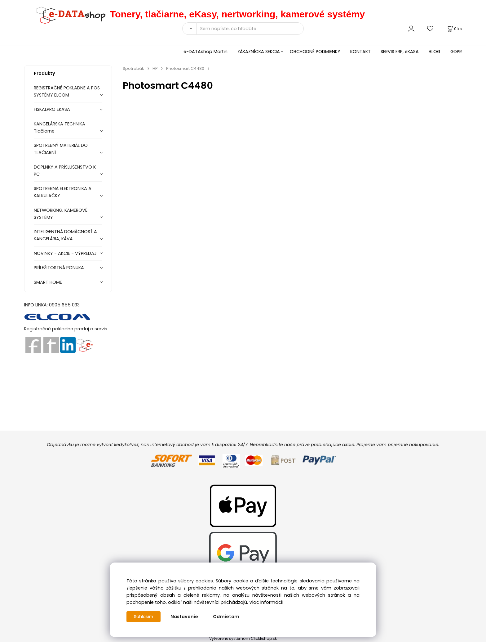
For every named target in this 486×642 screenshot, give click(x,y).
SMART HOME (48, 282)
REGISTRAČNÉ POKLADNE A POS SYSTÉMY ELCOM (67, 91)
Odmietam (227, 616)
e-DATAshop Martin (205, 51)
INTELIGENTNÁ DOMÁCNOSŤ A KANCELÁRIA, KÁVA (65, 235)
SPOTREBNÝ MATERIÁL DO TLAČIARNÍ (61, 149)
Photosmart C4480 (185, 68)
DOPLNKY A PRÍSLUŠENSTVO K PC (65, 170)
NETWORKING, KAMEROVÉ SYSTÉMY (60, 213)
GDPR (456, 51)
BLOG (434, 51)
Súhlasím (144, 616)
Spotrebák (133, 68)
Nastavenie (185, 616)
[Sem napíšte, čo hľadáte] (250, 28)
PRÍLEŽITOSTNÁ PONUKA (59, 267)
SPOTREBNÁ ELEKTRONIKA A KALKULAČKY (62, 192)
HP (155, 68)
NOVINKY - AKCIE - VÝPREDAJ (65, 253)
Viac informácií (266, 602)
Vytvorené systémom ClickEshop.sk (243, 638)
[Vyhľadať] (189, 28)
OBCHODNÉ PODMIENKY (315, 51)
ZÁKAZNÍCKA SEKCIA (258, 51)
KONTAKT (360, 51)
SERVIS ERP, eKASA (400, 51)
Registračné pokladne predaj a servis (65, 329)
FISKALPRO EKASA (52, 109)
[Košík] (454, 29)
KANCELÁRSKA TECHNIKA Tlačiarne (59, 127)
